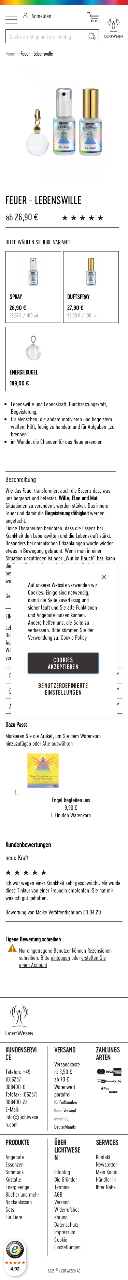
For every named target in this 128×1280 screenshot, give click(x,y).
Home (10, 54)
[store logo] (111, 27)
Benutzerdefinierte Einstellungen (63, 689)
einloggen (60, 957)
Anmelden (37, 15)
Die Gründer (65, 1179)
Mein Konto (106, 1171)
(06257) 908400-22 (21, 1097)
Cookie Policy (74, 637)
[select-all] (57, 743)
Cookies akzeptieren (63, 663)
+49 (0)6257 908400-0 (17, 1079)
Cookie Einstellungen (67, 1243)
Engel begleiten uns (71, 799)
